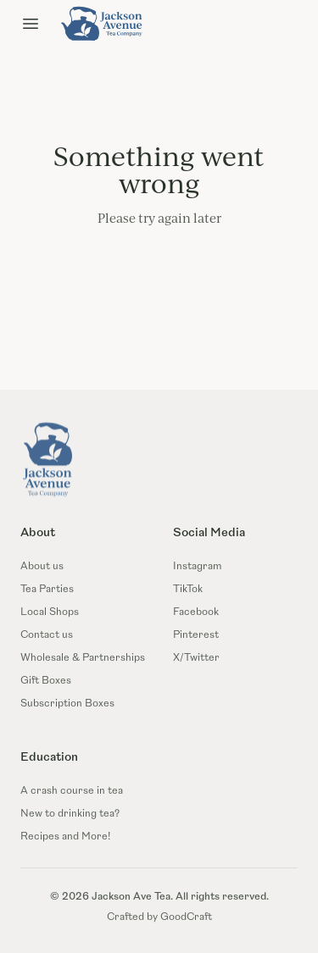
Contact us (46, 635)
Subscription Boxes (67, 704)
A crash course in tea (71, 791)
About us (42, 567)
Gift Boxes (45, 681)
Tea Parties (47, 590)
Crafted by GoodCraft (159, 917)
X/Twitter (196, 658)
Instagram (197, 567)
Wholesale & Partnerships (82, 658)
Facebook (196, 612)
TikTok (188, 590)
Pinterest (196, 635)
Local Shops (49, 612)
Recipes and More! (65, 837)
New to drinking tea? (70, 814)
